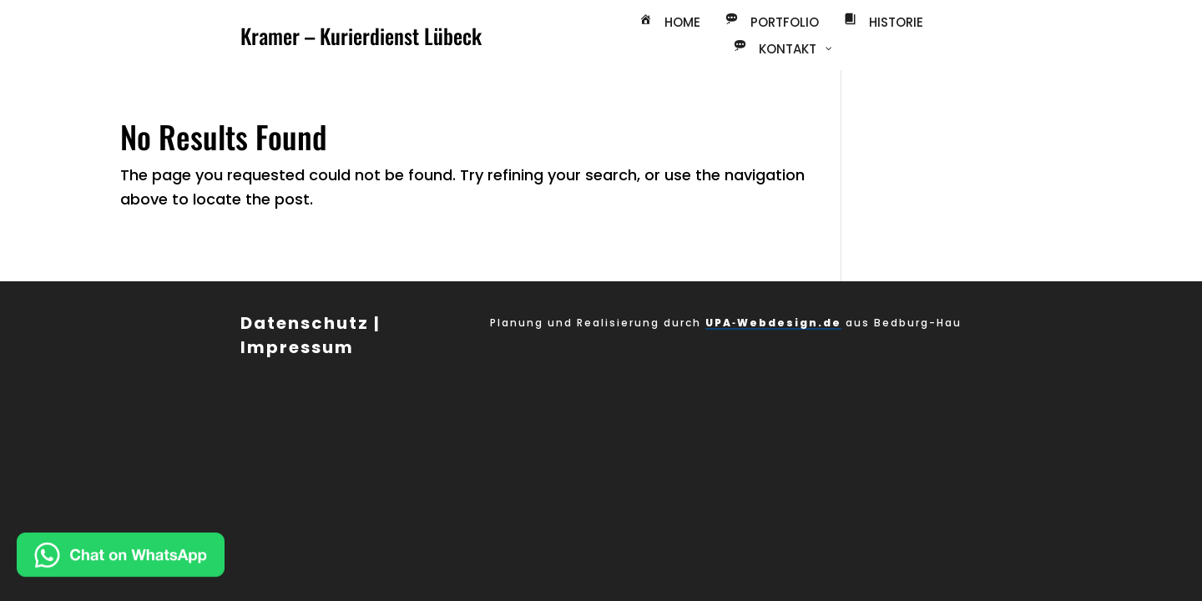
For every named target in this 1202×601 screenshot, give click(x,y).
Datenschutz (304, 323)
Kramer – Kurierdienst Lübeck (361, 35)
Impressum (297, 347)
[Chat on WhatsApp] (174, 558)
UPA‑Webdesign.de (773, 323)
